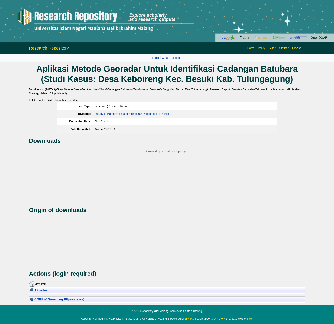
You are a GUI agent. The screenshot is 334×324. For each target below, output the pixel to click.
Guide (272, 48)
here (249, 318)
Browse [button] (296, 48)
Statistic (284, 48)
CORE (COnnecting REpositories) (57, 299)
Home (251, 48)
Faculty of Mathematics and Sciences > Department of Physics (132, 113)
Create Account (171, 57)
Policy (261, 48)
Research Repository (49, 48)
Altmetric (39, 290)
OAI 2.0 (218, 318)
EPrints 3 (190, 318)
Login (155, 57)
